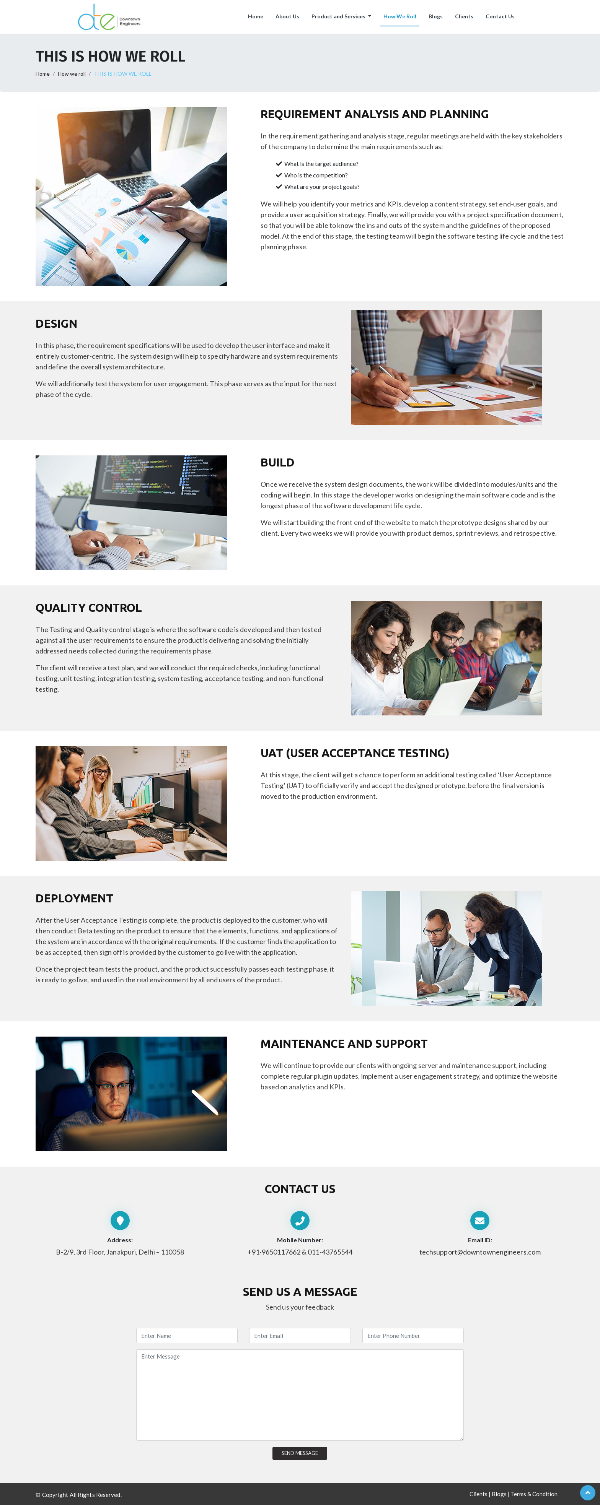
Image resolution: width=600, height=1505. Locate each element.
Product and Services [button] (339, 16)
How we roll (72, 73)
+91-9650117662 (274, 1252)
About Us (287, 16)
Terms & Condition (534, 1493)
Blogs (436, 16)
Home (255, 16)
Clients (464, 16)
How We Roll (399, 16)
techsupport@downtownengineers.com (480, 1252)
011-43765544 (330, 1252)
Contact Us (500, 16)
